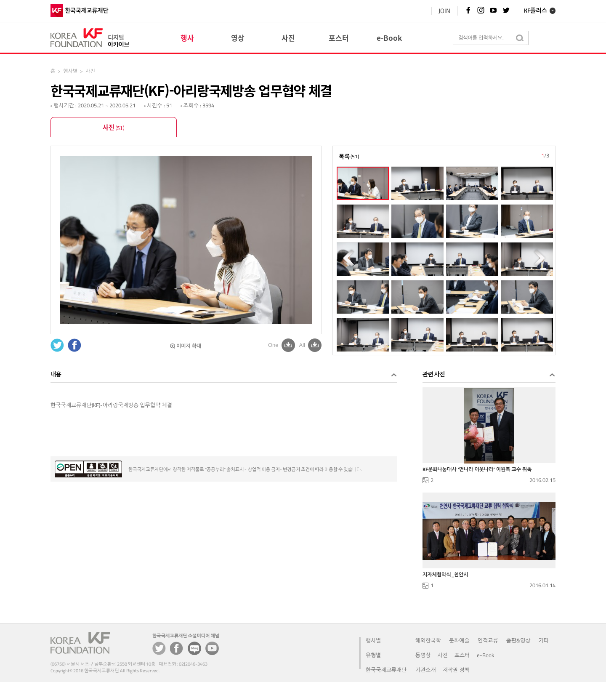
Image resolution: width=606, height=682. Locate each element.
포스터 (462, 655)
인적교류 (488, 640)
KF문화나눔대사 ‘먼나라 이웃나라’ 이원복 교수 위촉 (477, 469)
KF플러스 (535, 11)
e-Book (485, 655)
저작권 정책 (456, 670)
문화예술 (459, 640)
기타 (544, 640)
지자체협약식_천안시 (445, 574)
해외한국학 (428, 640)
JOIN (444, 11)
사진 (114, 128)
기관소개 (425, 670)
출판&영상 (518, 640)
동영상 (423, 655)
